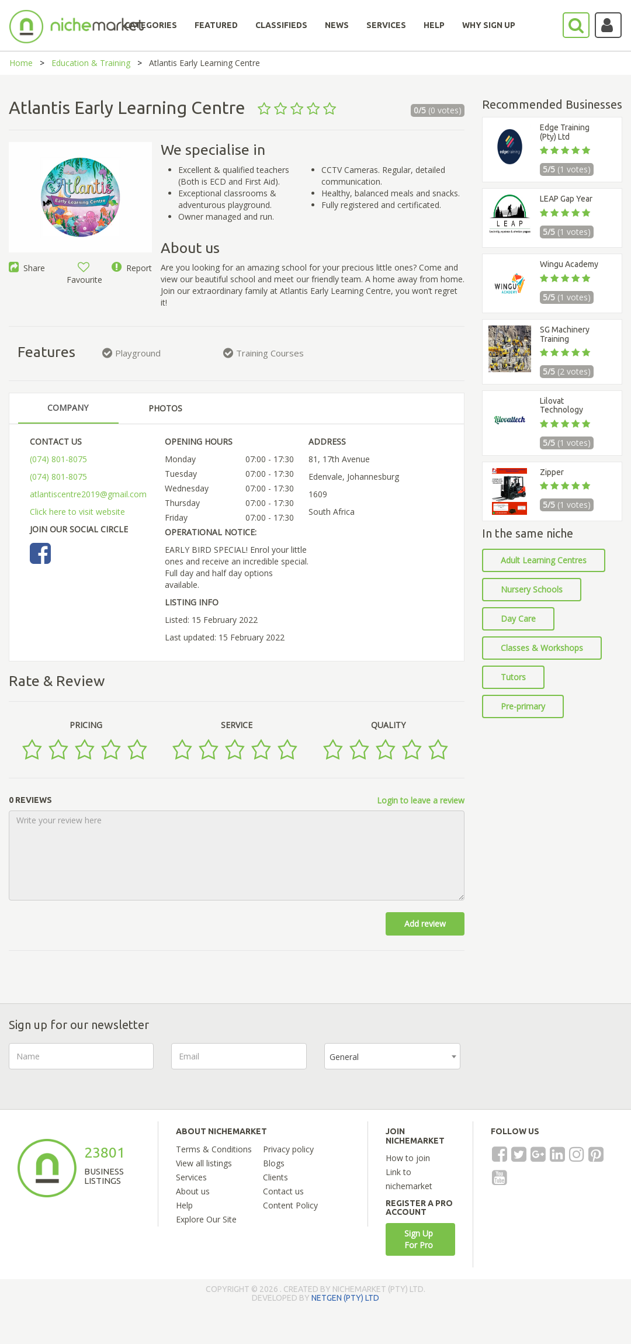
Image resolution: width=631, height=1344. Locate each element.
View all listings (204, 1163)
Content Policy (290, 1205)
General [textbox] (344, 1056)
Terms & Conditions (214, 1149)
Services (191, 1177)
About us (193, 1191)
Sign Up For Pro (418, 1239)
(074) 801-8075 (58, 459)
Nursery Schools (532, 589)
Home (21, 62)
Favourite (84, 273)
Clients (275, 1177)
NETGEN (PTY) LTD (345, 1298)
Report (132, 267)
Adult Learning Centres (544, 560)
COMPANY (67, 407)
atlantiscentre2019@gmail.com (88, 494)
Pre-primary (523, 706)
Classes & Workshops (542, 647)
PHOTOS (165, 408)
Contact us (283, 1191)
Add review (425, 923)
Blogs (274, 1163)
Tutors (513, 677)
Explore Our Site (206, 1219)
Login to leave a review (420, 800)
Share (27, 267)
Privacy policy (288, 1149)
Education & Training (90, 62)
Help (184, 1205)
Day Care (518, 618)
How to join (408, 1157)
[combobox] (392, 1056)
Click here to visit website (77, 511)
